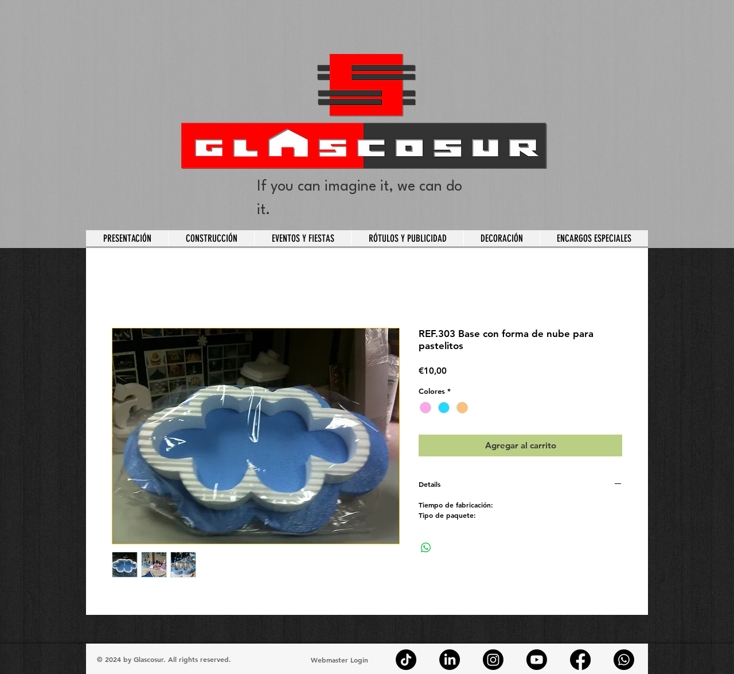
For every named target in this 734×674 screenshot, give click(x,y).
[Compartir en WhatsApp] (426, 548)
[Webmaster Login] (339, 659)
